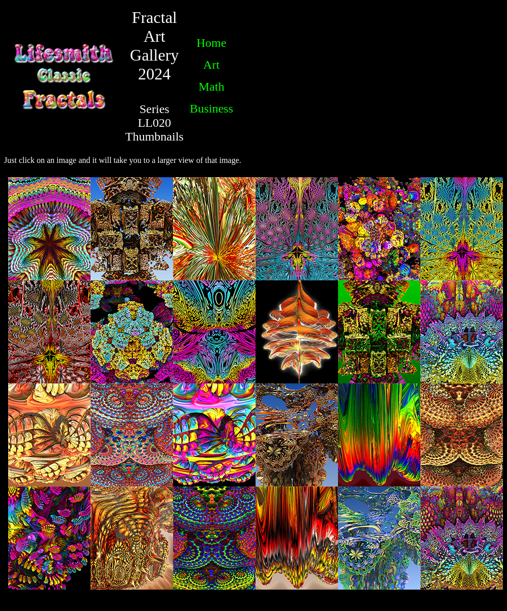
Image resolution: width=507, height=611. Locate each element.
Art (211, 64)
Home (211, 42)
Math (211, 86)
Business (211, 108)
